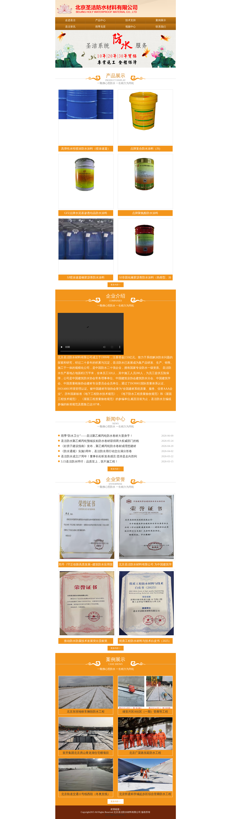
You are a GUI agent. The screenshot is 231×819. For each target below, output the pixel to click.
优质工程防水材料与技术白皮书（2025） (145, 641)
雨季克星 (100, 26)
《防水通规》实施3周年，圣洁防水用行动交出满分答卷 (96, 451)
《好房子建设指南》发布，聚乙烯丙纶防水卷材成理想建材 (98, 446)
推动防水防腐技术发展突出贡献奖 (85, 641)
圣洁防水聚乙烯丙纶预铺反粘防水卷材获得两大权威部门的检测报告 (100, 441)
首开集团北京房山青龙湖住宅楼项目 (86, 752)
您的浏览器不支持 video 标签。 (91, 334)
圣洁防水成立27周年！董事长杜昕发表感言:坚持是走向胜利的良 (99, 457)
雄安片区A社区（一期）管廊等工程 (145, 711)
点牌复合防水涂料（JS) (145, 148)
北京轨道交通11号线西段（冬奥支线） (85, 794)
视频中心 (130, 26)
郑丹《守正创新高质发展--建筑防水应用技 (86, 564)
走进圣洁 (70, 20)
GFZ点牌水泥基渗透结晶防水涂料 (85, 213)
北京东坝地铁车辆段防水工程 (85, 711)
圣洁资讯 (70, 26)
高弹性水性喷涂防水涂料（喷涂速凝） (85, 148)
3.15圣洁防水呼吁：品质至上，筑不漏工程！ (89, 461)
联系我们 (161, 26)
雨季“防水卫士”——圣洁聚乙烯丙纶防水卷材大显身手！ (97, 435)
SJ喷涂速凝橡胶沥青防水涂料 (85, 277)
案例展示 (161, 20)
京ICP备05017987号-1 (115, 815)
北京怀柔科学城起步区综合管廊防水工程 (145, 794)
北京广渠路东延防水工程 (145, 752)
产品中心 (100, 20)
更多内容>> (116, 285)
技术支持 (130, 20)
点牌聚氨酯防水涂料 (145, 213)
